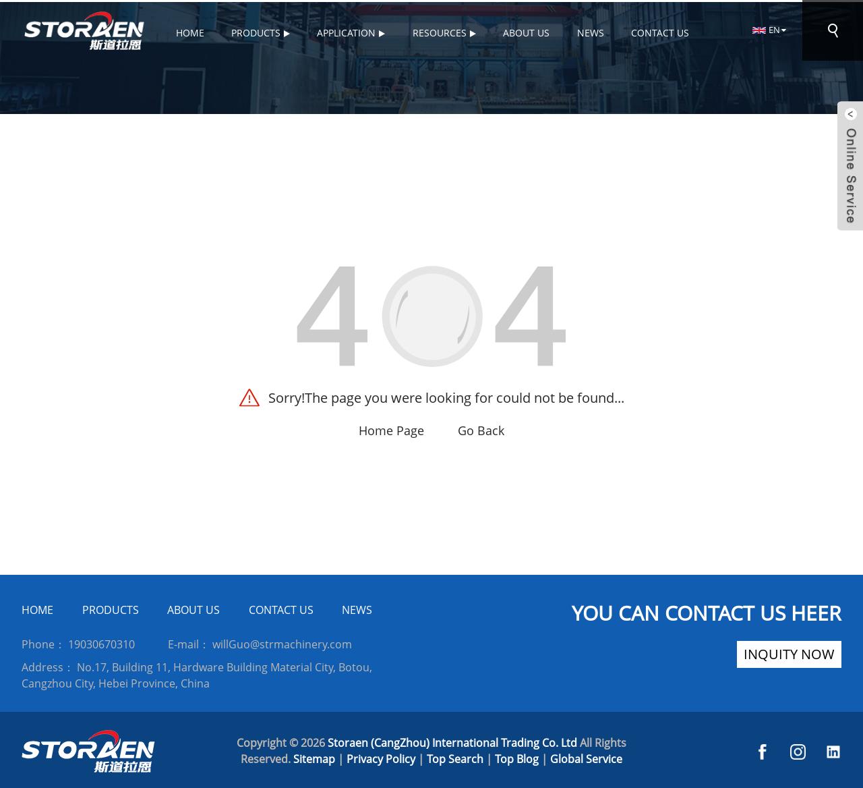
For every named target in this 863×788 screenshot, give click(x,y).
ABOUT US (193, 608)
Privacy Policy (381, 757)
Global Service (586, 757)
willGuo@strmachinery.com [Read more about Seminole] (282, 642)
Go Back (481, 429)
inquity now (789, 653)
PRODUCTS (110, 608)
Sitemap (314, 757)
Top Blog (517, 757)
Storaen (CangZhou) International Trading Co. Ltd (452, 740)
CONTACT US (281, 608)
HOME (37, 608)
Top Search (455, 757)
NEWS (357, 608)
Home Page (391, 429)
